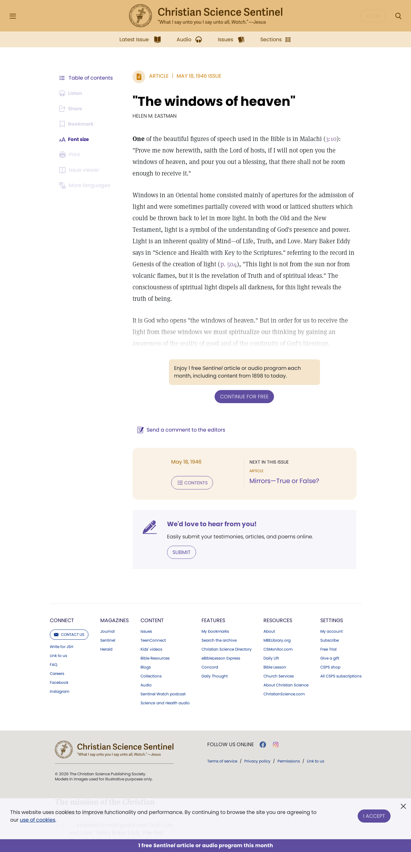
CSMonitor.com (278, 636)
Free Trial (328, 636)
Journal (107, 619)
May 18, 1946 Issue (196, 76)
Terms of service (222, 748)
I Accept (374, 814)
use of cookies (37, 820)
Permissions (289, 748)
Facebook (59, 670)
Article (156, 76)
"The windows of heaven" (211, 101)
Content (152, 607)
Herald (106, 636)
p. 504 (202, 264)
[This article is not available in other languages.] (86, 185)
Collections (151, 663)
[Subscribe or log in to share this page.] (72, 108)
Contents (189, 470)
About (269, 619)
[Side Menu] (12, 16)
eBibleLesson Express (221, 645)
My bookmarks (215, 619)
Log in (373, 16)
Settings (331, 607)
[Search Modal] (398, 16)
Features (213, 607)
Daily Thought (215, 663)
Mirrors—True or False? (283, 469)
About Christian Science (285, 672)
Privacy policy (257, 748)
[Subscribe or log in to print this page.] (71, 154)
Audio (146, 672)
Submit (179, 539)
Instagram (59, 679)
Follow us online (230, 731)
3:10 (328, 139)
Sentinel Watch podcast (163, 681)
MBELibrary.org (277, 627)
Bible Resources (155, 645)
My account (331, 619)
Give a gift (329, 645)
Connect (62, 607)
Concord (210, 654)
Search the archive (219, 627)
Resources (277, 607)
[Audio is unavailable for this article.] (72, 93)
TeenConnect (153, 627)
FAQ (53, 652)
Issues (146, 619)
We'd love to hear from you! (209, 511)
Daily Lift (271, 645)
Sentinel (107, 627)
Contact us (69, 621)
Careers (57, 661)
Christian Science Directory (227, 636)
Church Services (278, 663)
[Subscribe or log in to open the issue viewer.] (80, 170)
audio (165, 690)
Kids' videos (151, 636)
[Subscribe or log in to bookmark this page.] (78, 124)
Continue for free (243, 384)
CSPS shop (330, 654)
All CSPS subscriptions (341, 663)
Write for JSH (61, 634)
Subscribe (329, 627)
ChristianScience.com (284, 681)
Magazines (114, 607)
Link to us (58, 643)
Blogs (146, 654)
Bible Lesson (274, 654)
